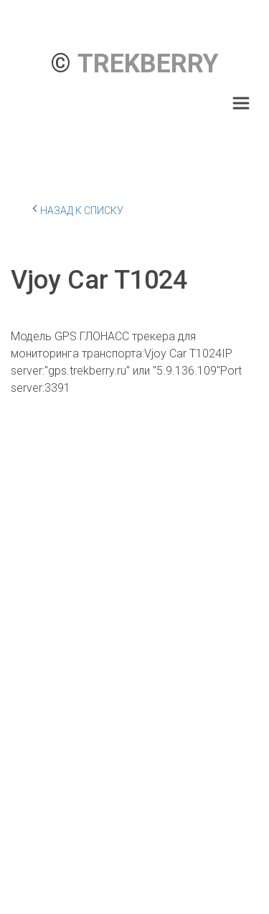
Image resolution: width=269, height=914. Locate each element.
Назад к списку (77, 208)
